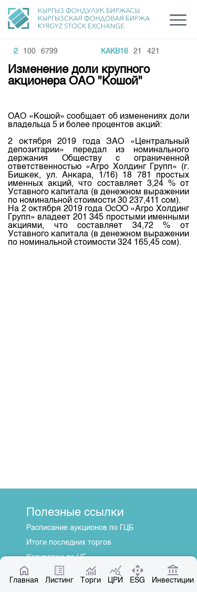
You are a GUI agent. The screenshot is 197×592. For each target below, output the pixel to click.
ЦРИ (115, 574)
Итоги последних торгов (68, 542)
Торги (90, 574)
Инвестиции (173, 574)
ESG (137, 574)
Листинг (59, 574)
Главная (23, 574)
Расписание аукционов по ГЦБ (79, 528)
